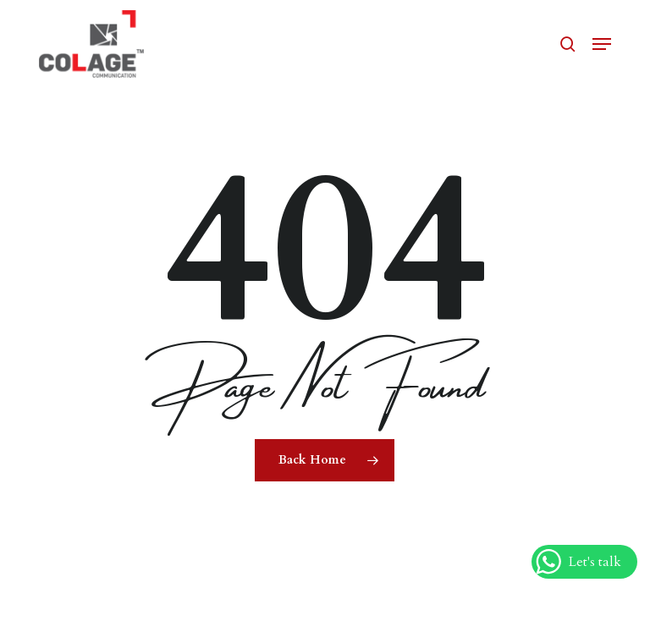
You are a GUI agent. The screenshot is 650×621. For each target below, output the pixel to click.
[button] (601, 44)
